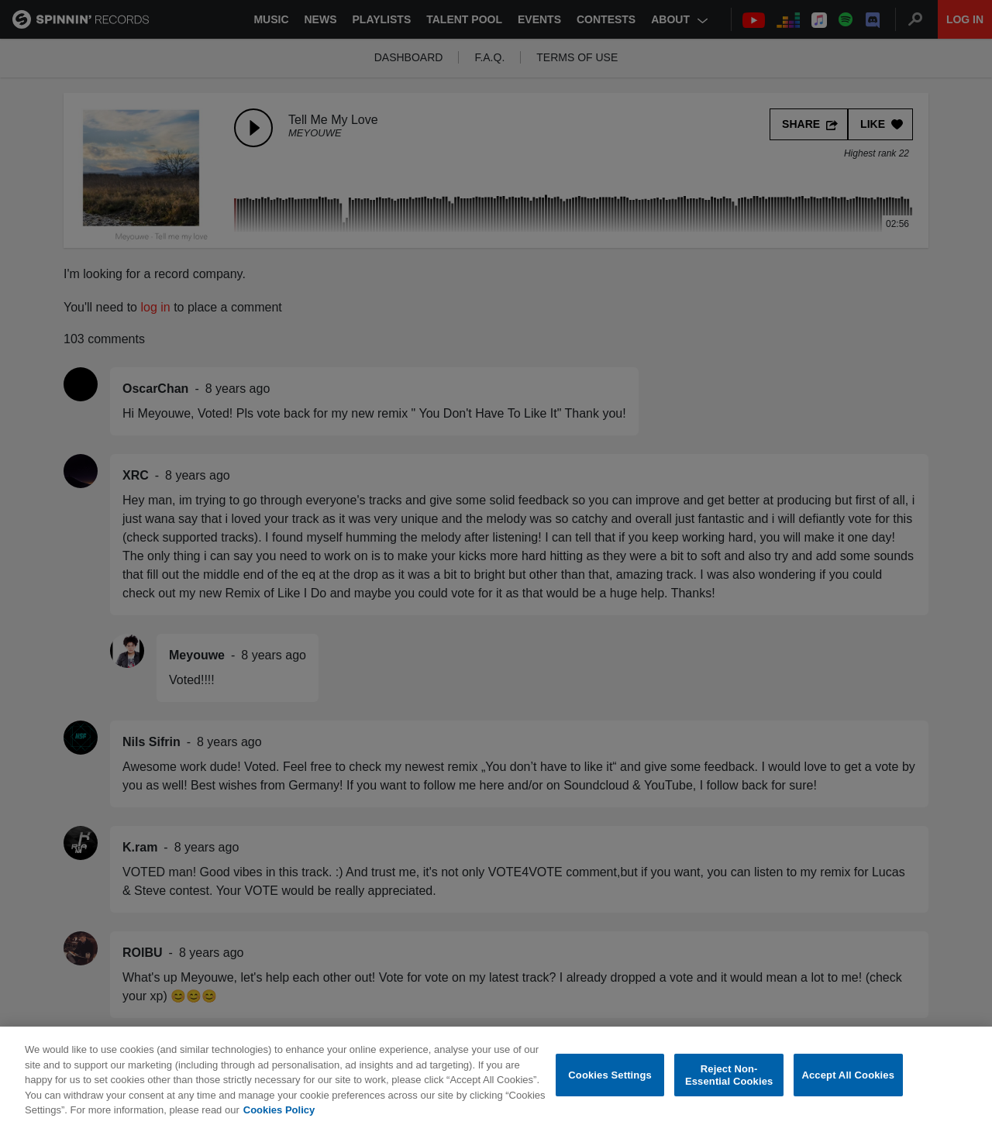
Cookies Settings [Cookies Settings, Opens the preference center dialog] (610, 1083)
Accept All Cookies (847, 1083)
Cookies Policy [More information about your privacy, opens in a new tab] (279, 1118)
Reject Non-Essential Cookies (729, 1084)
